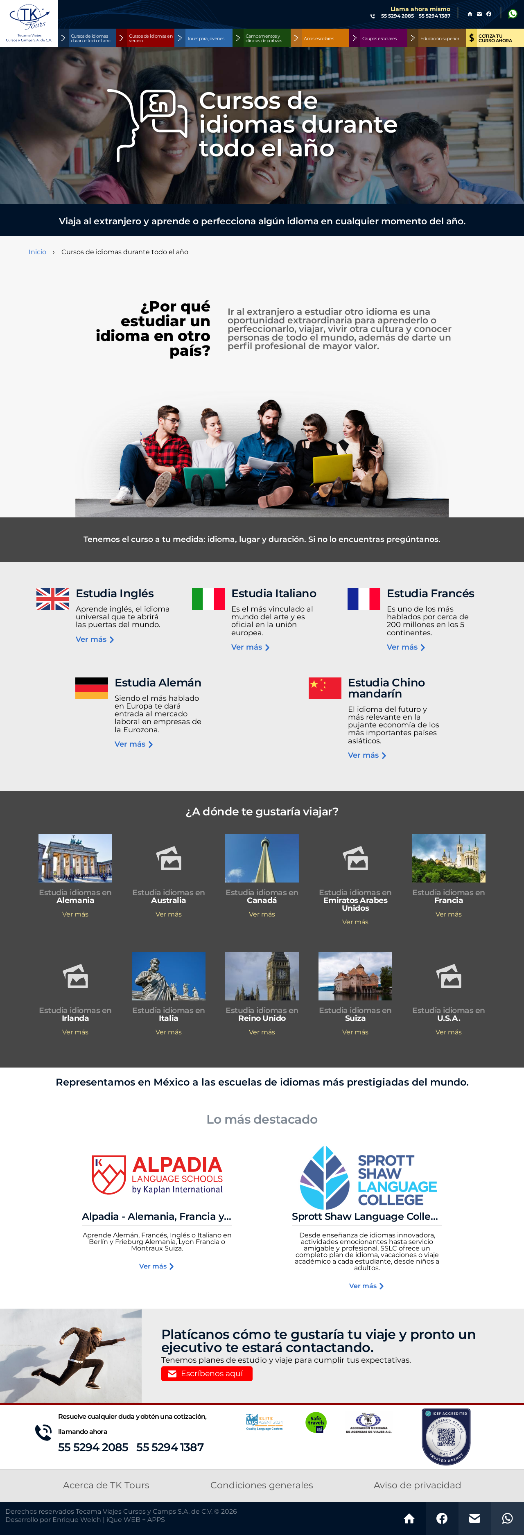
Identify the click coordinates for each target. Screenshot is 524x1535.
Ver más (95, 639)
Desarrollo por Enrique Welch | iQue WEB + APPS (85, 1520)
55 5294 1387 (169, 1447)
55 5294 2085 (93, 1447)
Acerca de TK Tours (106, 1485)
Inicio (37, 252)
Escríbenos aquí (212, 1374)
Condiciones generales (261, 1485)
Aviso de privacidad (417, 1485)
